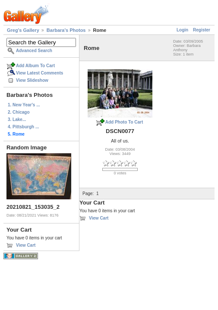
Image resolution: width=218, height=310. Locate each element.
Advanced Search (34, 50)
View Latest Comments (39, 73)
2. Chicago (19, 112)
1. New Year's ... (24, 104)
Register (201, 30)
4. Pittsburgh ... (23, 126)
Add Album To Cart (35, 65)
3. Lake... (17, 119)
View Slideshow (32, 80)
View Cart (25, 245)
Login (182, 30)
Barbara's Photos (66, 30)
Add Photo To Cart (124, 122)
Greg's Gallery (23, 30)
